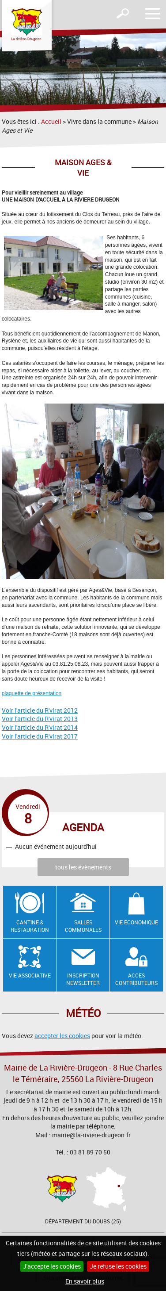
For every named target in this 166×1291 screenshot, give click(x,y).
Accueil (51, 121)
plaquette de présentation (31, 693)
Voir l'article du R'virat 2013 (40, 718)
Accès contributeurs (136, 979)
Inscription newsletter (83, 979)
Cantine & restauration (30, 926)
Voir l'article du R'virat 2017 (40, 736)
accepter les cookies (62, 1035)
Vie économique (136, 922)
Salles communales (83, 926)
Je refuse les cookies (118, 1266)
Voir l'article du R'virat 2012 (40, 710)
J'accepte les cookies (52, 1266)
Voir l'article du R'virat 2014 (40, 727)
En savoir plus (84, 1281)
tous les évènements (83, 867)
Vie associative (30, 975)
